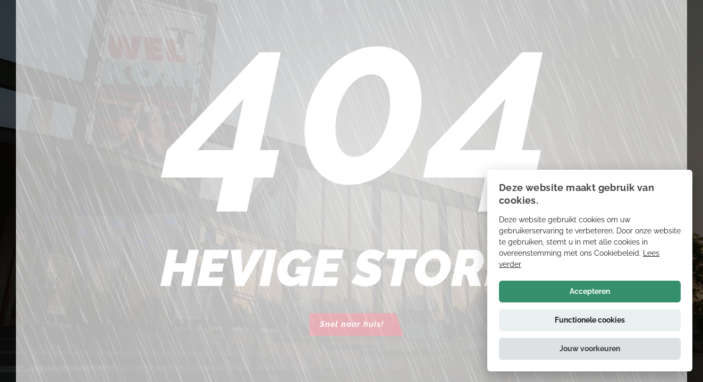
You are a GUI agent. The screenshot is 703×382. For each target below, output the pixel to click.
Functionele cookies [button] (590, 320)
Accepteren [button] (590, 291)
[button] (590, 349)
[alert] (589, 270)
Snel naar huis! (352, 324)
